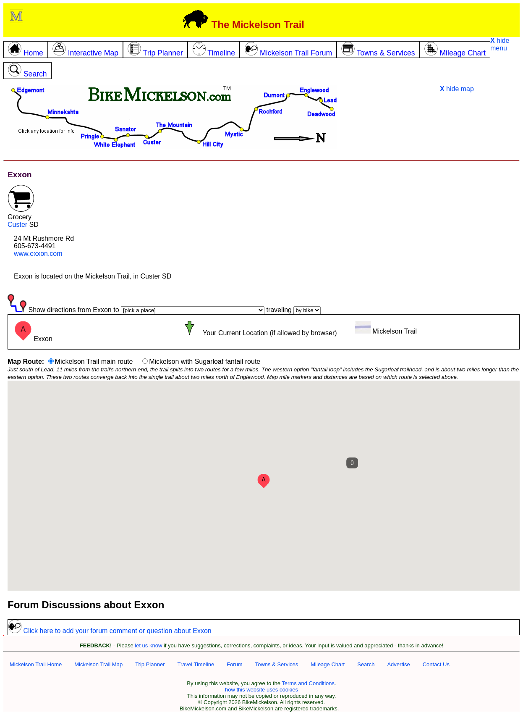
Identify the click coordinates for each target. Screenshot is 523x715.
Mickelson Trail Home (36, 664)
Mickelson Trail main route (94, 361)
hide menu (499, 44)
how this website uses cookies (261, 689)
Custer (17, 224)
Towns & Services (276, 664)
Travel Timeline (195, 664)
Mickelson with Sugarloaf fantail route (204, 361)
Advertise (398, 664)
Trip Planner (150, 664)
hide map (457, 88)
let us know (148, 645)
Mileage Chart (328, 664)
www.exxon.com (38, 253)
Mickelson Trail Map (98, 664)
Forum (235, 664)
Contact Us (436, 664)
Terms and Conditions (308, 683)
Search (365, 664)
